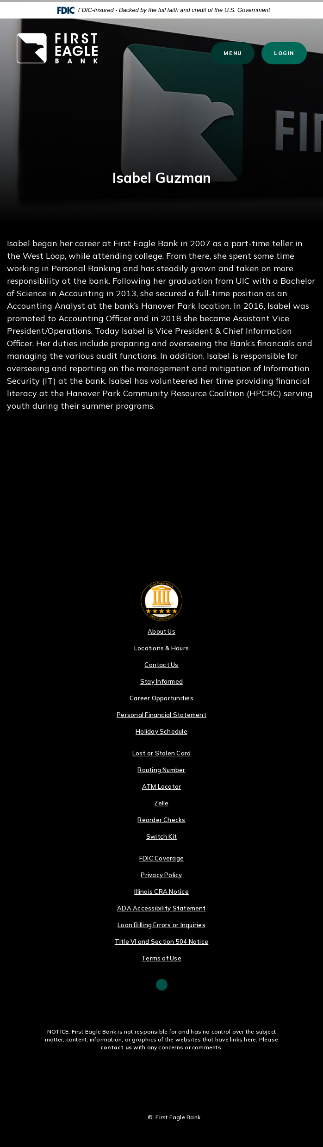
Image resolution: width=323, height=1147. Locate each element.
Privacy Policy (161, 875)
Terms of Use (161, 958)
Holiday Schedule (161, 731)
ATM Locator (161, 786)
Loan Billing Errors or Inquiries (161, 925)
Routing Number (161, 769)
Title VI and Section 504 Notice (161, 941)
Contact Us (161, 664)
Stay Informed (161, 681)
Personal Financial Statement (161, 714)
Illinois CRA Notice (161, 891)
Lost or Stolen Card (161, 753)
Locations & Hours (161, 648)
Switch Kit (161, 836)
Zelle (161, 803)
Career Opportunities (161, 698)
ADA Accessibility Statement (161, 908)
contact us (116, 1047)
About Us (161, 631)
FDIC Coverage (161, 858)
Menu (237, 52)
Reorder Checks (161, 819)
